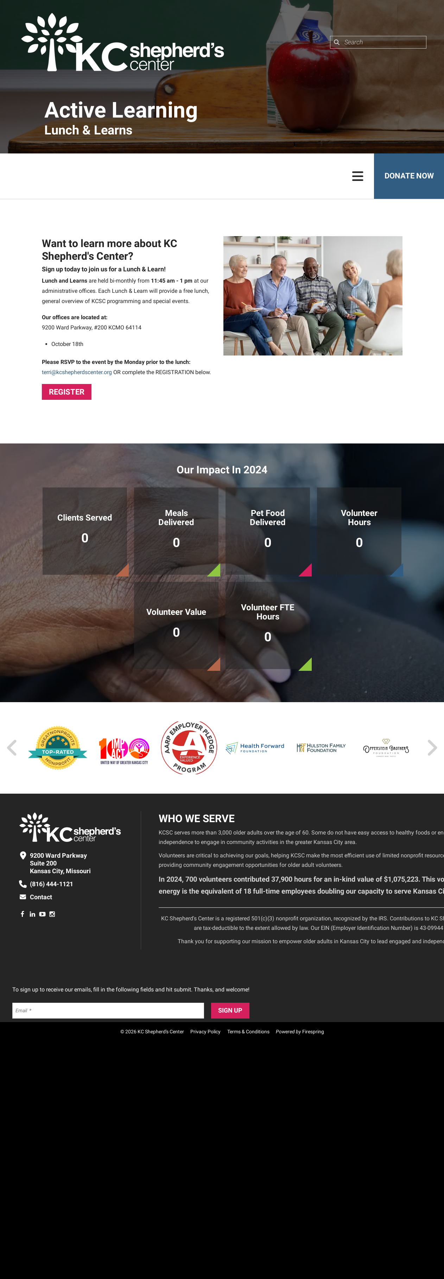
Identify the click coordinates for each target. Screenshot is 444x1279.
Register (66, 392)
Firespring (313, 1031)
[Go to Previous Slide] (12, 747)
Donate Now (408, 176)
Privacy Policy (205, 1031)
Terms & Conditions (248, 1031)
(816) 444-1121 (51, 884)
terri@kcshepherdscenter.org (77, 372)
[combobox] (378, 42)
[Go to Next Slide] (431, 747)
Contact (41, 897)
